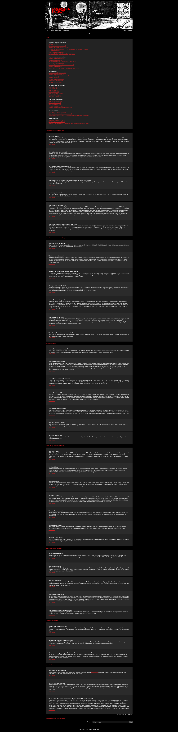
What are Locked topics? (55, 96)
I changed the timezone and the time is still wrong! (62, 61)
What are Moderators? (55, 103)
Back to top (52, 144)
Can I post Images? (54, 92)
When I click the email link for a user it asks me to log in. (64, 68)
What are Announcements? (56, 93)
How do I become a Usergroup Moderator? (60, 107)
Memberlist (58, 30)
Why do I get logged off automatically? (59, 47)
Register (130, 30)
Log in (124, 30)
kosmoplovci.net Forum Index (55, 718)
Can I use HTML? (53, 88)
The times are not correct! (55, 60)
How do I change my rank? (56, 66)
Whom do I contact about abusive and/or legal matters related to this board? (69, 123)
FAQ (47, 30)
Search (52, 30)
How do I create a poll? (55, 77)
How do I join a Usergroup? (56, 106)
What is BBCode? (53, 87)
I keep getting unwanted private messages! (60, 114)
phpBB (86, 729)
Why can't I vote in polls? (55, 82)
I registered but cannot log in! (56, 52)
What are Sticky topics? (55, 95)
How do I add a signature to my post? (59, 76)
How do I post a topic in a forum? (57, 73)
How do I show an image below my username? (61, 65)
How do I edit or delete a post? (57, 74)
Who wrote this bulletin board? (57, 120)
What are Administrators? (55, 101)
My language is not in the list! (56, 63)
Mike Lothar (96, 729)
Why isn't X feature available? (57, 122)
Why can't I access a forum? (56, 80)
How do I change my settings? (57, 58)
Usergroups (66, 30)
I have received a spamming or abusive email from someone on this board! (69, 115)
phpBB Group (94, 672)
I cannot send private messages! (57, 112)
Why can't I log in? (53, 44)
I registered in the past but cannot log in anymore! (62, 54)
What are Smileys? (54, 90)
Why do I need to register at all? (57, 46)
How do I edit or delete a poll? (57, 79)
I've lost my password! (55, 50)
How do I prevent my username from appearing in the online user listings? (68, 49)
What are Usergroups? (55, 104)
